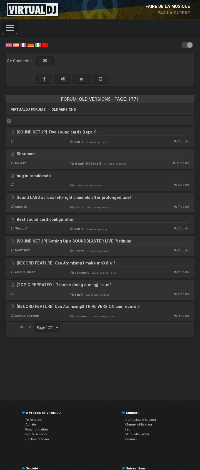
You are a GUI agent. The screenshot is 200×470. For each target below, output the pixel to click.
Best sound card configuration (45, 219)
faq (127, 429)
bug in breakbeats (34, 176)
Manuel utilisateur (138, 424)
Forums (131, 439)
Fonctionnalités (36, 429)
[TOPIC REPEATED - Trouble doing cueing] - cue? (64, 285)
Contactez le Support (140, 420)
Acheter (31, 424)
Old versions (63, 109)
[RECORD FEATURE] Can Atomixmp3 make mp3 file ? (66, 263)
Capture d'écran (37, 439)
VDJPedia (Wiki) (137, 434)
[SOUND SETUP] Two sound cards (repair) (57, 132)
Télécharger (33, 420)
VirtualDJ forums (28, 109)
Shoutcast (26, 154)
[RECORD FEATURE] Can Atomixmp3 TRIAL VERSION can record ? (78, 306)
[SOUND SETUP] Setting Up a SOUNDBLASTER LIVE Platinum (74, 241)
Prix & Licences (36, 434)
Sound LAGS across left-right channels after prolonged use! (74, 197)
